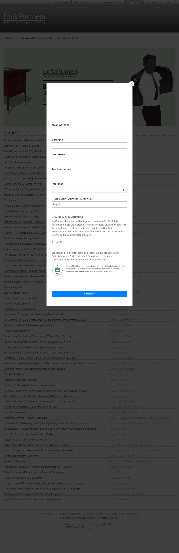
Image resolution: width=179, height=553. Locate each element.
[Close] (131, 84)
